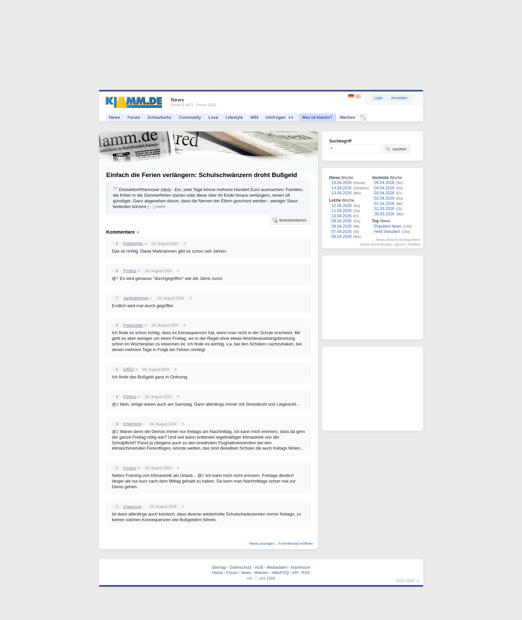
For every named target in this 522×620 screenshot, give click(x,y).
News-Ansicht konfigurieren (398, 240)
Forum (134, 117)
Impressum (300, 567)
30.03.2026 (384, 214)
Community (190, 117)
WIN (254, 117)
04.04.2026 (384, 188)
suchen (395, 148)
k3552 (128, 369)
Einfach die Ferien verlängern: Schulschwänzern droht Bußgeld (201, 174)
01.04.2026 (384, 203)
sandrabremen (136, 298)
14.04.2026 (342, 188)
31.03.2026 (384, 208)
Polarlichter (133, 244)
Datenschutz (240, 567)
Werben (347, 117)
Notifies (414, 244)
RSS (306, 572)
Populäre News (388, 226)
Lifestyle (234, 117)
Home (217, 572)
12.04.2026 (342, 205)
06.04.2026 (342, 236)
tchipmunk (132, 424)
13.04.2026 (342, 193)
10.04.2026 (342, 216)
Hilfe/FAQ (280, 572)
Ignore (400, 244)
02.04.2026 (384, 198)
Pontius (129, 271)
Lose (213, 117)
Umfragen (280, 117)
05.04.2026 (384, 182)
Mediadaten (277, 567)
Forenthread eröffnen (296, 543)
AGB (259, 567)
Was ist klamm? (317, 117)
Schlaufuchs (159, 117)
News (114, 117)
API (295, 572)
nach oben (405, 580)
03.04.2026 (384, 193)
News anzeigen (261, 543)
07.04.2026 (342, 231)
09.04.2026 (342, 221)
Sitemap (218, 567)
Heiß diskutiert (387, 231)
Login (378, 98)
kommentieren (289, 220)
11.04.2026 (342, 210)
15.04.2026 (342, 182)
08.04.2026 (342, 226)
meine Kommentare (376, 244)
